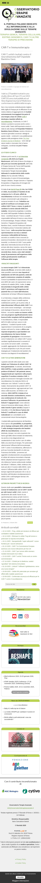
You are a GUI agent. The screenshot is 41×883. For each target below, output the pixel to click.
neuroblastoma (6, 121)
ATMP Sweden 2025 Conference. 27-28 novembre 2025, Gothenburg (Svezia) (17, 682)
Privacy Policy (21, 859)
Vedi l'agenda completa (20, 692)
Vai (34, 584)
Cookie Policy (21, 863)
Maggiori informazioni (20, 881)
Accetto (20, 877)
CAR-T (24, 117)
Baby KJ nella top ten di (14, 708)
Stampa (30, 522)
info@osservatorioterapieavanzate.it (20, 808)
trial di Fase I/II (16, 189)
